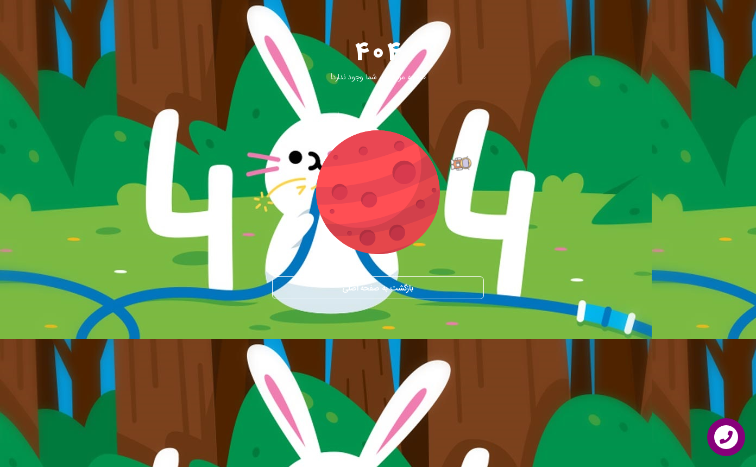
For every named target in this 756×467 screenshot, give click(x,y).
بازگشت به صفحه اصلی (377, 288)
